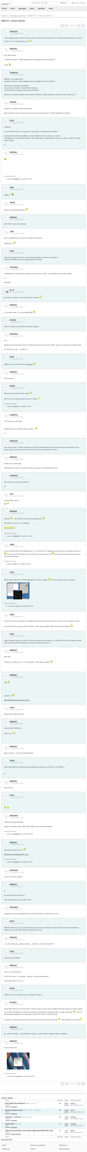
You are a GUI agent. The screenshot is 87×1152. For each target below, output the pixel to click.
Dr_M (12, 290)
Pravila (4, 1145)
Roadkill (13, 102)
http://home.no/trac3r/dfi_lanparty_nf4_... (16, 854)
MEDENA (13, 49)
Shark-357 (14, 31)
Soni (11, 494)
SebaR (12, 202)
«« (62, 25)
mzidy (12, 707)
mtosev (7, 1132)
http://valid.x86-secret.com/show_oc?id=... (17, 700)
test (5, 503)
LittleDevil (14, 415)
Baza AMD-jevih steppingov (15, 1103)
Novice (4, 8)
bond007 (13, 1002)
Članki (32, 8)
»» (83, 25)
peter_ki (73, 1103)
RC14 (12, 120)
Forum (12, 8)
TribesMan (14, 267)
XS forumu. (29, 364)
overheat (7, 1118)
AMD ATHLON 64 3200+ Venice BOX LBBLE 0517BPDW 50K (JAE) (29, 1130)
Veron (12, 795)
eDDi (6, 1125)
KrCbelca (73, 1117)
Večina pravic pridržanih (37, 1145)
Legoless (73, 1124)
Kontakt (32, 1149)
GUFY (12, 251)
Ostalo (50, 8)
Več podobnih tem (6, 1139)
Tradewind (14, 72)
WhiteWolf (14, 334)
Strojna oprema (16, 1134)
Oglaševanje (6, 1149)
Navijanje (14, 1107)
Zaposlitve (41, 8)
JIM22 (12, 544)
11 (39, 1110)
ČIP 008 (13, 320)
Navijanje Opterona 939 (13, 1110)
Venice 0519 (9, 1124)
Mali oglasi (22, 8)
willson (73, 1130)
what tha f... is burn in (13, 1117)
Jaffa (12, 187)
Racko (12, 760)
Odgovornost (63, 1145)
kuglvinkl (18, 1076)
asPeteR (7, 1105)
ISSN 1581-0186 (64, 1149)
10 (37, 1110)
